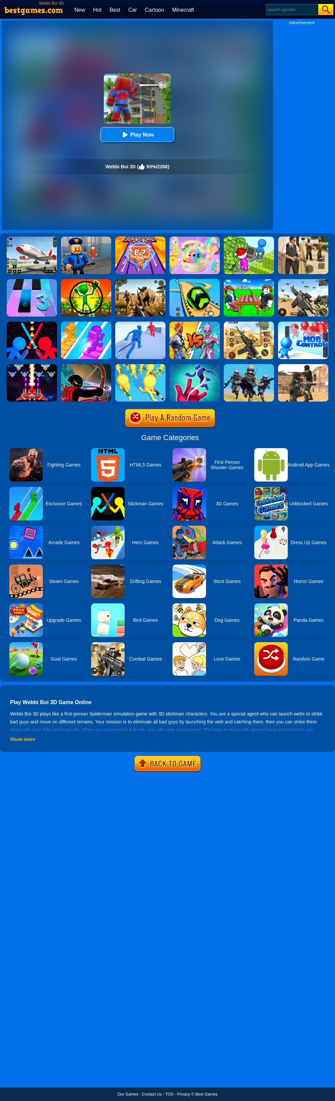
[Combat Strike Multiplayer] (303, 366)
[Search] (292, 9)
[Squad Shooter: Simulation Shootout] (303, 281)
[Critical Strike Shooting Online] (249, 324)
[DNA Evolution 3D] (140, 239)
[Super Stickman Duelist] (32, 324)
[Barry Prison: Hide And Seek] (86, 239)
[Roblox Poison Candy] (249, 281)
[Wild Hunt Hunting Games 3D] (140, 281)
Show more (22, 739)
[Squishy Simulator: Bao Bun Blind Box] (195, 239)
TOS (169, 1094)
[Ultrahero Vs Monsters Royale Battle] (195, 324)
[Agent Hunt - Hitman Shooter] (303, 239)
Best (115, 10)
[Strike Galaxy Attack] (32, 366)
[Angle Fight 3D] (140, 324)
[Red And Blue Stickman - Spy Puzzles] (86, 366)
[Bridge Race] (86, 324)
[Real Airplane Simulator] (32, 239)
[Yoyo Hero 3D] (195, 366)
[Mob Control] (303, 324)
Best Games (206, 1094)
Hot (97, 10)
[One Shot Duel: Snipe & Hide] (86, 281)
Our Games (128, 1094)
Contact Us (151, 1094)
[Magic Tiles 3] (32, 281)
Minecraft (183, 10)
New (79, 10)
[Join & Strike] (140, 366)
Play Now (137, 135)
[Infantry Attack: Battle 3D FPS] (249, 366)
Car (132, 10)
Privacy (183, 1094)
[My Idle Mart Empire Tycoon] (249, 239)
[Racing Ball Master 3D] (195, 281)
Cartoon (154, 10)
